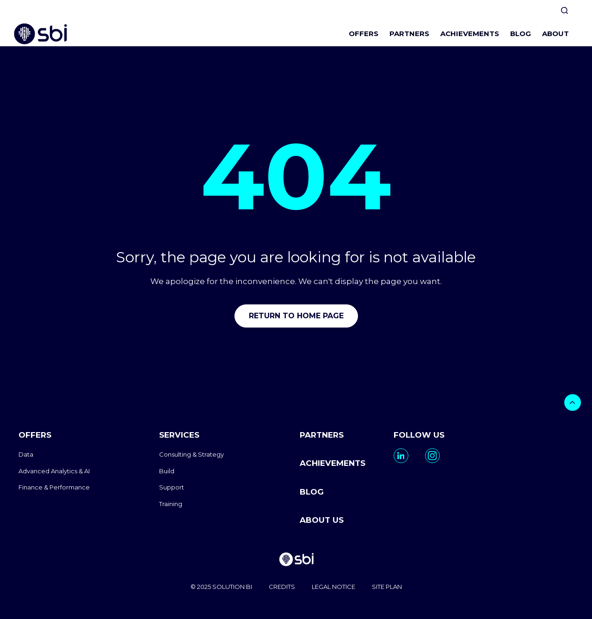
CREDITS (282, 586)
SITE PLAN (387, 586)
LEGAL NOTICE (333, 586)
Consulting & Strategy (191, 454)
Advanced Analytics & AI (54, 471)
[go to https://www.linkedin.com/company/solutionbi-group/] (401, 455)
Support (171, 487)
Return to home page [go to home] (296, 315)
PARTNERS (409, 33)
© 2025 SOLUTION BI (221, 586)
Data (25, 454)
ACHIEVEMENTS (469, 33)
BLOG (520, 33)
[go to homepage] (296, 560)
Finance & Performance (54, 487)
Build (166, 471)
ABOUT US (322, 520)
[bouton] (572, 402)
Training (170, 504)
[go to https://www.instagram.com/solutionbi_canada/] (432, 455)
